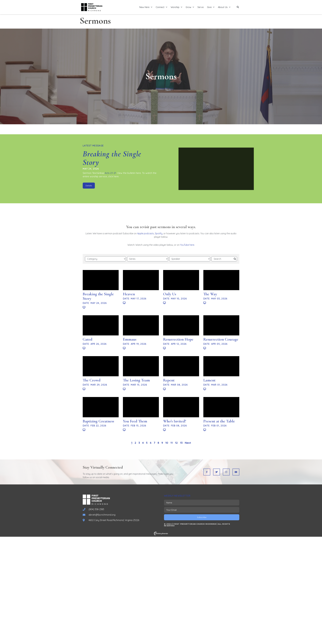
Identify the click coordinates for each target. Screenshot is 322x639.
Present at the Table (219, 421)
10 (166, 442)
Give (210, 7)
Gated (87, 339)
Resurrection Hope (178, 339)
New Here (145, 7)
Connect (161, 7)
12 (176, 442)
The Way (210, 294)
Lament (209, 380)
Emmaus (129, 339)
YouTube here (187, 244)
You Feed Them (135, 421)
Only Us (169, 294)
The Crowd (91, 380)
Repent (169, 380)
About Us (224, 7)
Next (188, 442)
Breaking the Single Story (112, 158)
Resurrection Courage (220, 339)
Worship (176, 7)
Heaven (129, 294)
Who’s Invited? (174, 421)
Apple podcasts (145, 233)
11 (171, 442)
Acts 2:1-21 (110, 172)
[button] (238, 7)
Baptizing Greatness (98, 421)
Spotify (158, 233)
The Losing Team (136, 380)
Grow (190, 7)
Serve (201, 7)
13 (181, 442)
